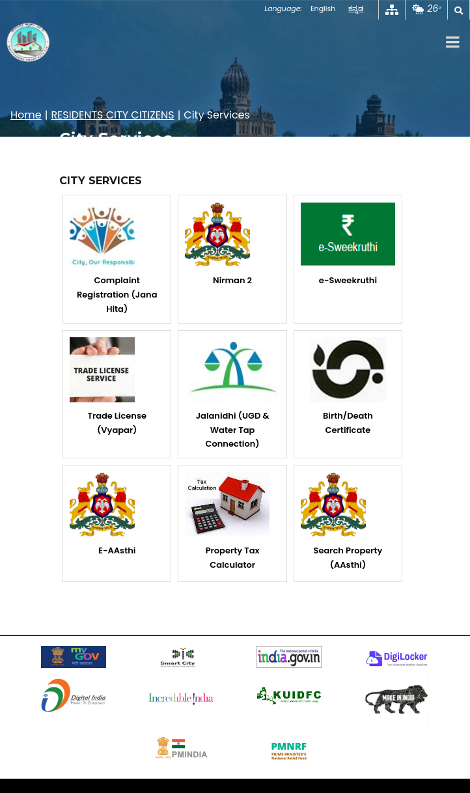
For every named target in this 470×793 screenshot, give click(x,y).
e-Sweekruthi (348, 244)
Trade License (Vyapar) (108, 386)
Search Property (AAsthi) (342, 521)
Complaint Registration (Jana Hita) (113, 258)
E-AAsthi (102, 514)
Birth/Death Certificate (348, 386)
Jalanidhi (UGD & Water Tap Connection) (232, 394)
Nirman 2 (218, 244)
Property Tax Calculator (227, 521)
